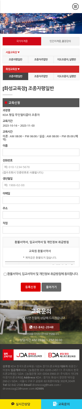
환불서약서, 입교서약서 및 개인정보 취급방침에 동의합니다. (42, 274)
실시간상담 (20, 404)
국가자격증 (22, 41)
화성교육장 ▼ (13, 69)
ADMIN (39, 388)
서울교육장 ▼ (13, 52)
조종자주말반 (41, 59)
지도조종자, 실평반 (66, 59)
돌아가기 (51, 287)
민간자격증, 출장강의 (60, 41)
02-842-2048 (41, 327)
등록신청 (30, 287)
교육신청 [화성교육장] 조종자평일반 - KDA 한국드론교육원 (36, 8)
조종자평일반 (15, 59)
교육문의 (61, 404)
